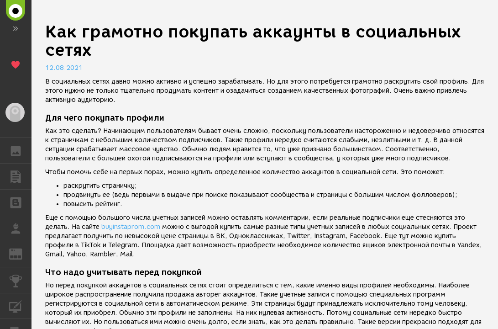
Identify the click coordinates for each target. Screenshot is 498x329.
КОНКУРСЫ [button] (20, 280)
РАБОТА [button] (20, 228)
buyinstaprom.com (130, 227)
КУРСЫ (20, 305)
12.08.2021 (64, 68)
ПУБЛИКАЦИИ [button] (20, 176)
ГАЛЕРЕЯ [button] (20, 150)
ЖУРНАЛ (20, 253)
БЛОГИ (20, 202)
